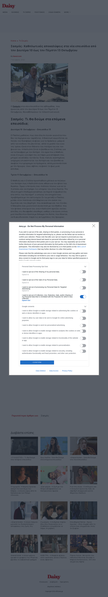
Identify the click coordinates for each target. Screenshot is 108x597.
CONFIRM (37, 362)
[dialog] (54, 298)
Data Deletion (41, 371)
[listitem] (54, 266)
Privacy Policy (67, 371)
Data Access (53, 371)
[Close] (94, 226)
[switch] (83, 271)
